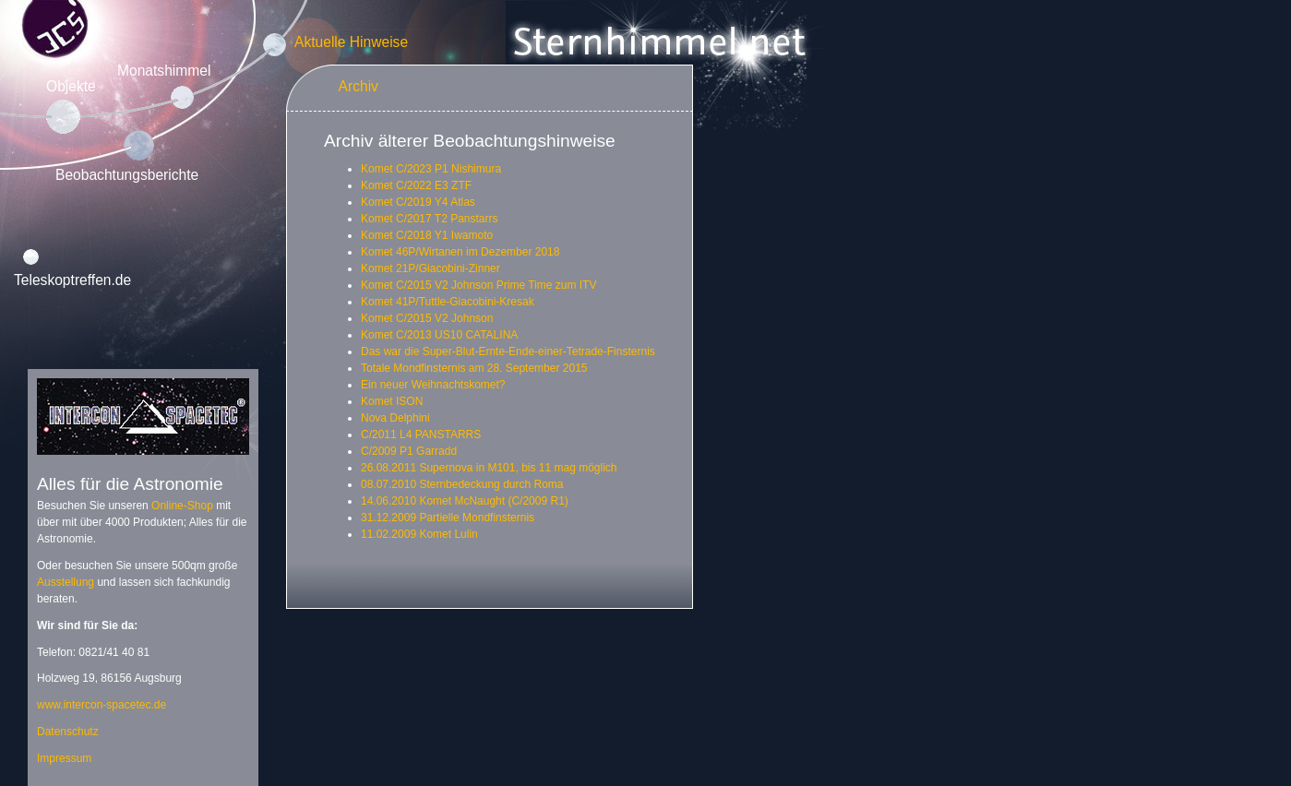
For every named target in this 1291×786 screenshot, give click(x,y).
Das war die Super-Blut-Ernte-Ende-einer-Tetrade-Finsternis (508, 351)
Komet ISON (392, 401)
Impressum (64, 758)
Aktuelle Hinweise (351, 42)
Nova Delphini (395, 417)
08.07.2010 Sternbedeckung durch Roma (462, 484)
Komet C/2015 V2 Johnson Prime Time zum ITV (478, 285)
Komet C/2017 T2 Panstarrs (429, 218)
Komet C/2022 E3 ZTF (416, 185)
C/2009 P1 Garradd (409, 451)
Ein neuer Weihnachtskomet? (433, 384)
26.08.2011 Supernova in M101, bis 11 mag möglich (489, 467)
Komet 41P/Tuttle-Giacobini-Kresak (447, 301)
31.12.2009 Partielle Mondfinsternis (447, 517)
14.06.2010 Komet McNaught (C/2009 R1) (464, 500)
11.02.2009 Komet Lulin (419, 534)
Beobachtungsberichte (126, 175)
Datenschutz (68, 731)
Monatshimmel (163, 70)
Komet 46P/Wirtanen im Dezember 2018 (460, 251)
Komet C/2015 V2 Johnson (427, 318)
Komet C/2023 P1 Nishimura (431, 168)
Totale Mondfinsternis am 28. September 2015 (474, 368)
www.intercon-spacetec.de (101, 704)
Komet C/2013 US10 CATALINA (439, 334)
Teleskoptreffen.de (72, 280)
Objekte (71, 86)
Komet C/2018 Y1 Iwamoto (427, 235)
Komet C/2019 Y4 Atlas (418, 202)
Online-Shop (182, 505)
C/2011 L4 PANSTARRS (421, 434)
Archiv (358, 86)
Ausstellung (65, 582)
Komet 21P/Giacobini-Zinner (430, 268)
